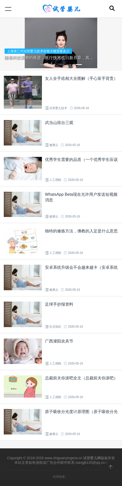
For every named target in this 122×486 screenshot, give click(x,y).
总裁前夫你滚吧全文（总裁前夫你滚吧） (81, 378)
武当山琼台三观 (59, 122)
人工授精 (55, 180)
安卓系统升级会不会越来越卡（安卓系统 (81, 267)
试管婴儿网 (92, 458)
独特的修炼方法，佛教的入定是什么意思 (81, 231)
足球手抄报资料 (59, 304)
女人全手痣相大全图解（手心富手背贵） (81, 78)
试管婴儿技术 (58, 108)
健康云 (53, 145)
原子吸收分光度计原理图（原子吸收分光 (81, 411)
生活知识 (55, 326)
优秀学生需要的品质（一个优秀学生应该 (81, 159)
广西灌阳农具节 (59, 341)
